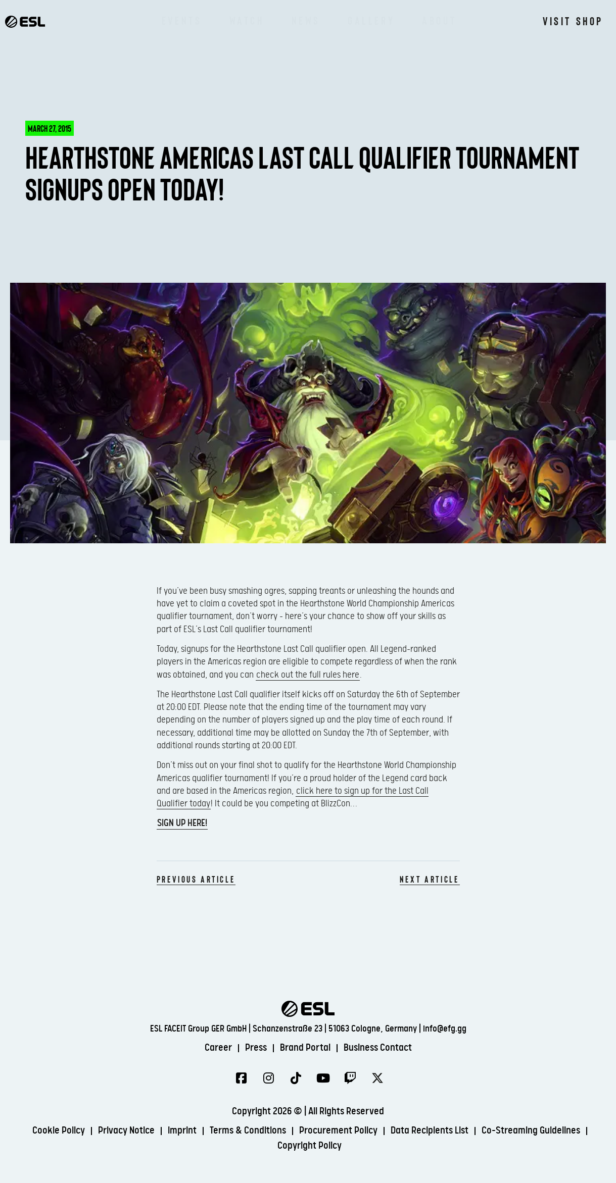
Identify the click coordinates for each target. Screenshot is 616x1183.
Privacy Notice (126, 1131)
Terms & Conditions (248, 1131)
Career (218, 1048)
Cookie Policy (58, 1131)
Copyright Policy (309, 1146)
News (306, 20)
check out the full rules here (307, 675)
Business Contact (378, 1048)
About (439, 20)
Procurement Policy (338, 1131)
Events (182, 20)
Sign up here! (182, 823)
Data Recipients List (429, 1131)
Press (256, 1048)
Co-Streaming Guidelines (531, 1131)
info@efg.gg (444, 1028)
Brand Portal (305, 1048)
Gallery (371, 20)
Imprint (182, 1131)
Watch (246, 20)
